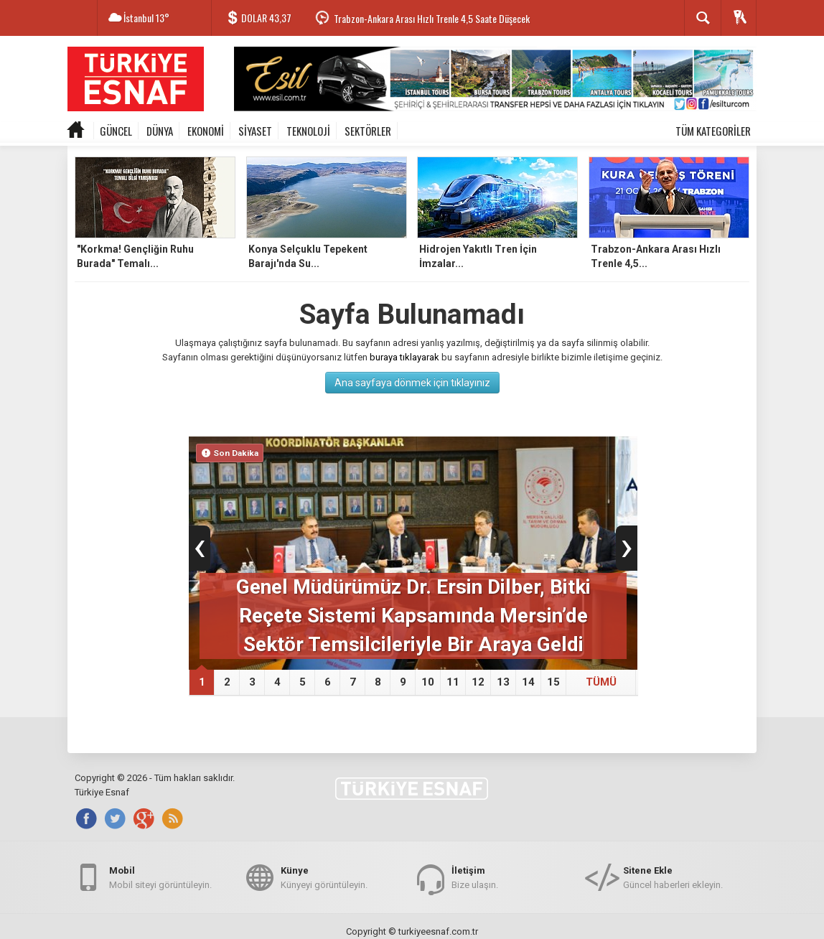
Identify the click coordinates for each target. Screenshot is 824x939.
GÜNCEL (116, 131)
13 (503, 682)
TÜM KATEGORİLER (713, 131)
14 (528, 682)
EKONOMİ (205, 131)
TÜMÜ (601, 682)
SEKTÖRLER (368, 131)
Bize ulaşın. (474, 877)
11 (452, 682)
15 (553, 682)
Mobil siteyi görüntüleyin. (160, 877)
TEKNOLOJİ (308, 131)
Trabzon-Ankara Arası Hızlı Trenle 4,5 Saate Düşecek (432, 18)
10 (427, 682)
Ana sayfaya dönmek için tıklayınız (412, 382)
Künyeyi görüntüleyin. (324, 877)
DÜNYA (159, 131)
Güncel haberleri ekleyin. (673, 877)
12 (478, 682)
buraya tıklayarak (404, 357)
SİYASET (255, 131)
